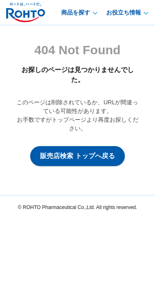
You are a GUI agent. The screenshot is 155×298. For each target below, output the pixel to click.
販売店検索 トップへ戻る (77, 155)
